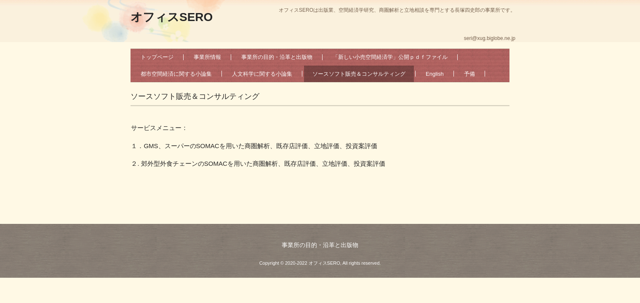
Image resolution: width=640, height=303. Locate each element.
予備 (469, 74)
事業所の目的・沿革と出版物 (276, 57)
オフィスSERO (172, 17)
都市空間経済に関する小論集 (176, 74)
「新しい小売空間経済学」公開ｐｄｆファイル (390, 57)
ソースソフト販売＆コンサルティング (358, 74)
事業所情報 (207, 57)
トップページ (157, 57)
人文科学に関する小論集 (262, 74)
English (435, 74)
